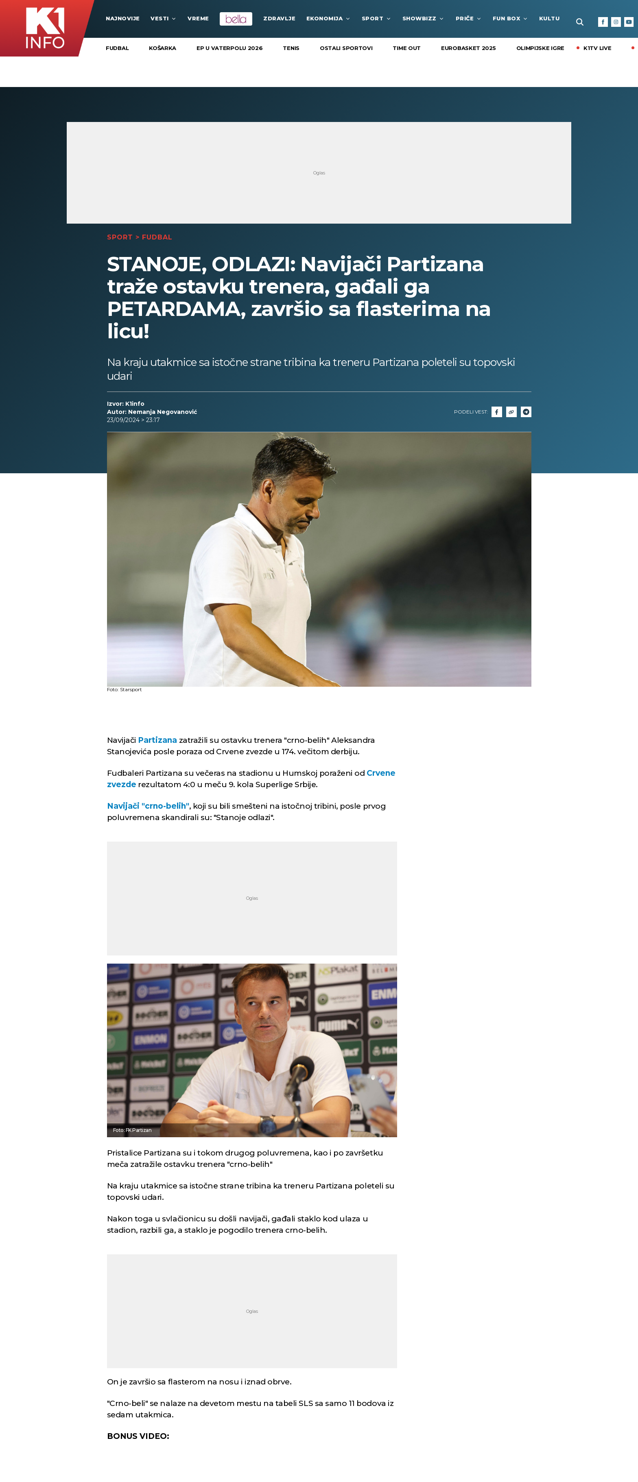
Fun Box (511, 18)
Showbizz (423, 18)
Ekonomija (328, 18)
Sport (377, 18)
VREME (198, 18)
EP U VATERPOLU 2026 (229, 48)
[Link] (511, 412)
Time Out (407, 48)
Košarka (162, 48)
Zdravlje (279, 18)
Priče (469, 18)
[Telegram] (526, 412)
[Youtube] (629, 22)
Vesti (164, 18)
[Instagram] (616, 22)
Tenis (291, 48)
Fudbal (117, 48)
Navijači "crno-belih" (148, 806)
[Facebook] (603, 22)
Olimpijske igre (540, 48)
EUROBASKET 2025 (468, 48)
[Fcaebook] (497, 412)
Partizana (157, 740)
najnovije (123, 18)
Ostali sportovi (346, 48)
